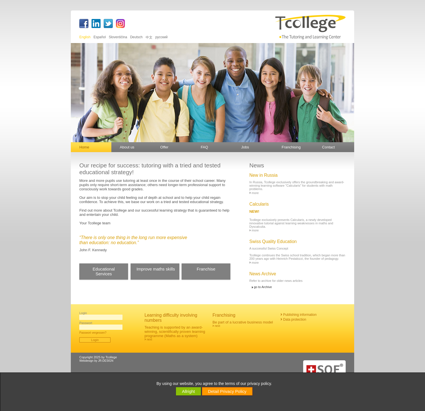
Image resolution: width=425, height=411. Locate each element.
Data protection (293, 319)
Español (100, 37)
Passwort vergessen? (93, 332)
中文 (149, 37)
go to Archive (263, 287)
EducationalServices (104, 271)
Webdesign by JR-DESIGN (96, 360)
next (148, 339)
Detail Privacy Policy (227, 391)
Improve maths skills (156, 269)
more (255, 193)
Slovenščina (118, 37)
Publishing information (298, 315)
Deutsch (136, 37)
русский (161, 37)
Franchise (206, 269)
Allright (188, 391)
